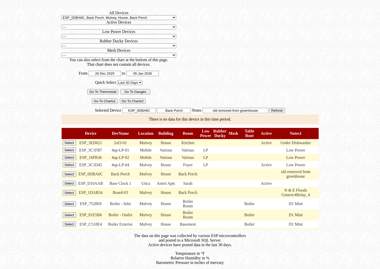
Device (90, 133)
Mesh (233, 133)
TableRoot (249, 133)
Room (188, 133)
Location (145, 133)
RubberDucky (220, 133)
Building (165, 133)
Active (266, 133)
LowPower (205, 133)
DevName (120, 133)
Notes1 (296, 133)
